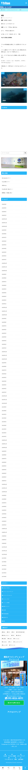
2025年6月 (4, 241)
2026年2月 (4, 211)
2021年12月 (4, 395)
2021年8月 (4, 410)
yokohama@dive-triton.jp (14, 696)
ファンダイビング (9, 758)
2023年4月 (4, 337)
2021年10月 (4, 403)
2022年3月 (4, 384)
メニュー (14, 768)
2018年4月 (4, 543)
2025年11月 (4, 222)
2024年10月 (4, 270)
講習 (4, 621)
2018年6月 (4, 536)
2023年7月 (4, 325)
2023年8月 (4, 322)
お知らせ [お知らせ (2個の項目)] (19, 635)
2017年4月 (4, 576)
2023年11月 (4, 311)
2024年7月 (4, 281)
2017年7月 (4, 565)
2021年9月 (4, 407)
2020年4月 (4, 469)
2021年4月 (4, 425)
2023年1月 (4, 348)
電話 (19, 768)
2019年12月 (4, 484)
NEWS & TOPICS (6, 588)
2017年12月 (4, 547)
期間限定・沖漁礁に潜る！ (7, 192)
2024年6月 (4, 285)
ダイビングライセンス (7, 595)
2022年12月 (4, 351)
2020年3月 (4, 473)
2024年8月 (4, 278)
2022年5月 (4, 377)
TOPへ (25, 768)
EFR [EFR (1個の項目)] (9, 632)
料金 (16, 758)
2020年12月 (4, 440)
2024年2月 (4, 300)
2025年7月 (4, 237)
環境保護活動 (5, 613)
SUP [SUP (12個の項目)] (13, 635)
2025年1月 (4, 259)
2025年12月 (4, 219)
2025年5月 (4, 244)
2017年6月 (4, 569)
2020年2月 (4, 477)
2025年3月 (4, 252)
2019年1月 (4, 524)
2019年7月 (4, 502)
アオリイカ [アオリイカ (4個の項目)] (13, 645)
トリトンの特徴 (6, 602)
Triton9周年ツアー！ (6, 181)
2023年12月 (4, 307)
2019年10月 (4, 491)
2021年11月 (4, 399)
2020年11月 (4, 443)
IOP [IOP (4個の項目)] (13, 632)
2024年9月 (4, 274)
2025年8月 (4, 233)
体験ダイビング (6, 606)
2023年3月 (4, 340)
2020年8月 (4, 454)
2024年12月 (4, 263)
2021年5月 (4, 421)
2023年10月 (4, 314)
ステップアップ (20, 755)
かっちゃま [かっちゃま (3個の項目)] (17, 638)
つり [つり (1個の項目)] (11, 641)
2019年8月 (4, 499)
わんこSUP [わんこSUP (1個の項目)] (5, 645)
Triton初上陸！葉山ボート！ (7, 189)
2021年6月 (4, 418)
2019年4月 (4, 513)
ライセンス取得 (12, 755)
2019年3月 (4, 517)
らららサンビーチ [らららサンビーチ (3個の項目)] (18, 641)
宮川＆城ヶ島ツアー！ (6, 178)
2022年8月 (4, 366)
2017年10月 (4, 554)
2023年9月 (4, 318)
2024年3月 (4, 296)
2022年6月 (4, 373)
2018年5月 (4, 539)
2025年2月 (4, 255)
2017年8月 (4, 561)
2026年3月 (4, 208)
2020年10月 (4, 447)
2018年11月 (4, 532)
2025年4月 (4, 248)
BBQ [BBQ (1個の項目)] (4, 632)
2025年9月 (4, 230)
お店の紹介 (20, 758)
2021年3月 (4, 429)
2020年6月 (4, 462)
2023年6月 (4, 329)
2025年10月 (4, 226)
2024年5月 (4, 289)
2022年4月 (4, 381)
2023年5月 (4, 333)
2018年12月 (4, 528)
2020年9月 (4, 451)
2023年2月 (4, 344)
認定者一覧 (5, 617)
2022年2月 (4, 388)
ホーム (3, 768)
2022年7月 (4, 370)
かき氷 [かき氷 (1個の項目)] (10, 638)
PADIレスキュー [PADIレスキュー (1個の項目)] (6, 635)
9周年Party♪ (4, 185)
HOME (3, 9)
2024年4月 (4, 292)
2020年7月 (4, 458)
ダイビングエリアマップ (12, 9)
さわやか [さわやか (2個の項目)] (5, 641)
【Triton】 (14, 762)
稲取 (20, 9)
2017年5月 (4, 572)
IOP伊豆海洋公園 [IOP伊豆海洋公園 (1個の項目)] (20, 632)
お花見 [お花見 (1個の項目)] (4, 638)
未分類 (4, 610)
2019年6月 (4, 506)
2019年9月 (4, 495)
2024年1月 (4, 303)
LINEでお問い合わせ (14, 702)
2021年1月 (4, 436)
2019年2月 (4, 521)
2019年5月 (4, 510)
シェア (8, 768)
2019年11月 (4, 488)
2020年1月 (4, 480)
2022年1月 (4, 392)
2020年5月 (4, 465)
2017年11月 (4, 550)
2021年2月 (4, 432)
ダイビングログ (6, 599)
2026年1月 (4, 215)
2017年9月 (4, 558)
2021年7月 (4, 414)
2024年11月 (4, 266)
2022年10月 (4, 359)
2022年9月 (4, 362)
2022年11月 (4, 355)
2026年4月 (4, 204)
